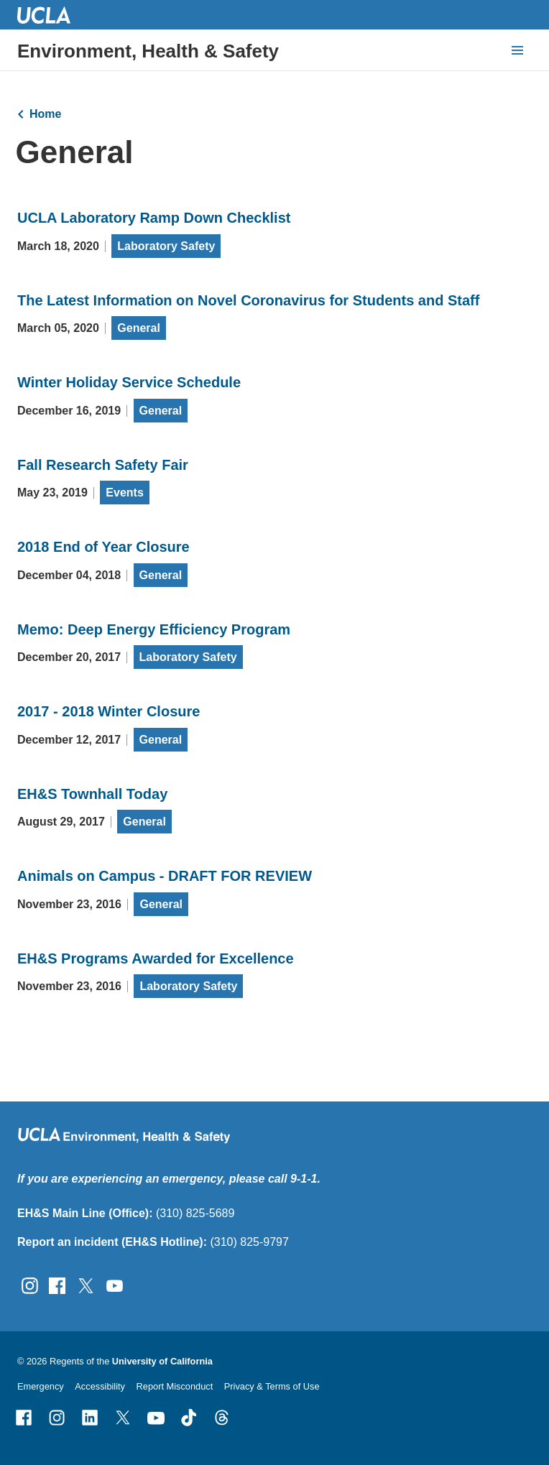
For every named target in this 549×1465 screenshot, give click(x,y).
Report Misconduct (175, 1386)
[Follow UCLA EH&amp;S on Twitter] (86, 1284)
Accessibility (100, 1386)
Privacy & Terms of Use (272, 1386)
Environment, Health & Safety (148, 51)
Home (45, 114)
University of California (162, 1361)
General (138, 328)
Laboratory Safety (166, 246)
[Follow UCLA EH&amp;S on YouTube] (114, 1284)
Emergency (40, 1386)
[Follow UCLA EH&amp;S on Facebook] (57, 1284)
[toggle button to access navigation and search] (517, 50)
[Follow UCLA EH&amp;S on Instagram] (30, 1284)
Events (124, 492)
